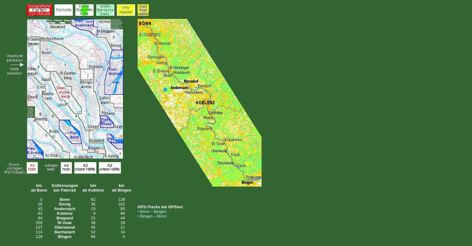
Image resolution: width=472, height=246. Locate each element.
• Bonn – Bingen (152, 211)
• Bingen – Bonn (152, 216)
